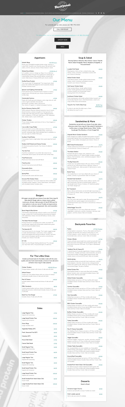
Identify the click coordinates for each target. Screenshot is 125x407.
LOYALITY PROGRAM (55, 13)
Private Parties (36, 13)
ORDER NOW (62, 40)
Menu (24, 13)
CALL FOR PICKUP (62, 29)
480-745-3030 (75, 25)
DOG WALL (85, 13)
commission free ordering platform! (65, 35)
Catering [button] (42, 13)
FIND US (71, 13)
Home (21, 13)
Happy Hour (62, 13)
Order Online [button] (91, 13)
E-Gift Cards (48, 13)
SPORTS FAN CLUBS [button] (78, 13)
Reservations (29, 13)
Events (67, 13)
